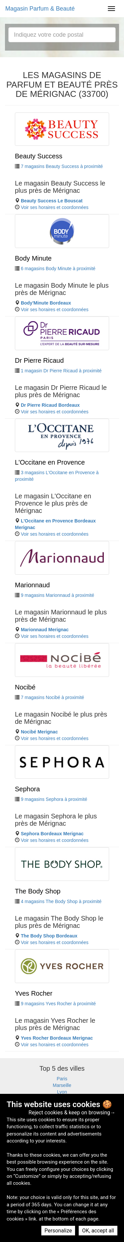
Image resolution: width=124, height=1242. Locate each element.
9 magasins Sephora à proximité (54, 799)
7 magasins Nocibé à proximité (52, 697)
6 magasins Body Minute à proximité (58, 268)
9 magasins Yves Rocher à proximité (58, 1003)
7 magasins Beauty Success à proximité (62, 166)
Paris (62, 1078)
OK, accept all (98, 1230)
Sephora (27, 789)
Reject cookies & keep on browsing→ (71, 1112)
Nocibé (25, 687)
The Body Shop (38, 891)
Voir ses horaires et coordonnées (55, 207)
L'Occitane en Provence (50, 462)
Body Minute (33, 258)
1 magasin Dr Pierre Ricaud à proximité (61, 370)
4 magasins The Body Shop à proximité (61, 901)
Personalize (58, 1230)
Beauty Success (38, 156)
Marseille (62, 1085)
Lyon (62, 1092)
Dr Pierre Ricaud (39, 360)
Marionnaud (32, 585)
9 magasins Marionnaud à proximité (57, 595)
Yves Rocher (33, 993)
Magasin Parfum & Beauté (40, 8)
